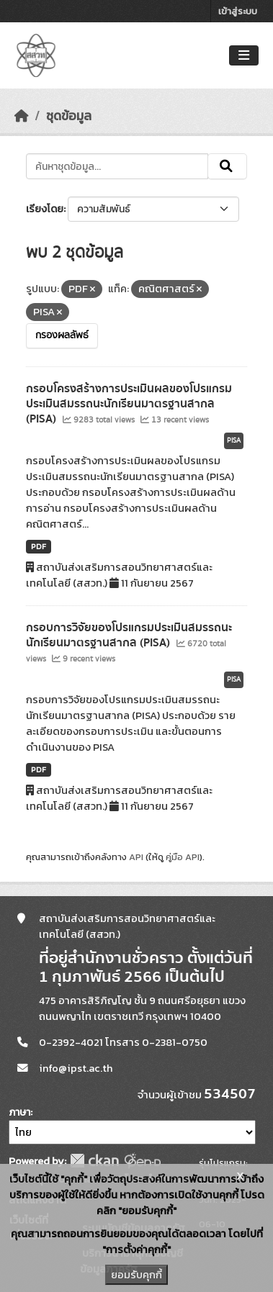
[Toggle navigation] (244, 55)
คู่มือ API (183, 857)
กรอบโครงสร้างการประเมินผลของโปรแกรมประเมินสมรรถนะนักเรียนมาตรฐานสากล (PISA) (129, 403)
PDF (38, 546)
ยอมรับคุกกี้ (136, 1275)
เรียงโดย (44, 209)
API (136, 857)
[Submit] (227, 166)
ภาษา (19, 1112)
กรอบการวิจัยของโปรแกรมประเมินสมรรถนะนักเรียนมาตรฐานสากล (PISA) (129, 635)
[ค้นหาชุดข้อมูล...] (117, 166)
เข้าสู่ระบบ (237, 11)
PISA (234, 440)
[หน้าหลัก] (21, 116)
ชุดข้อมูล (68, 116)
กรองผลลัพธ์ (62, 335)
